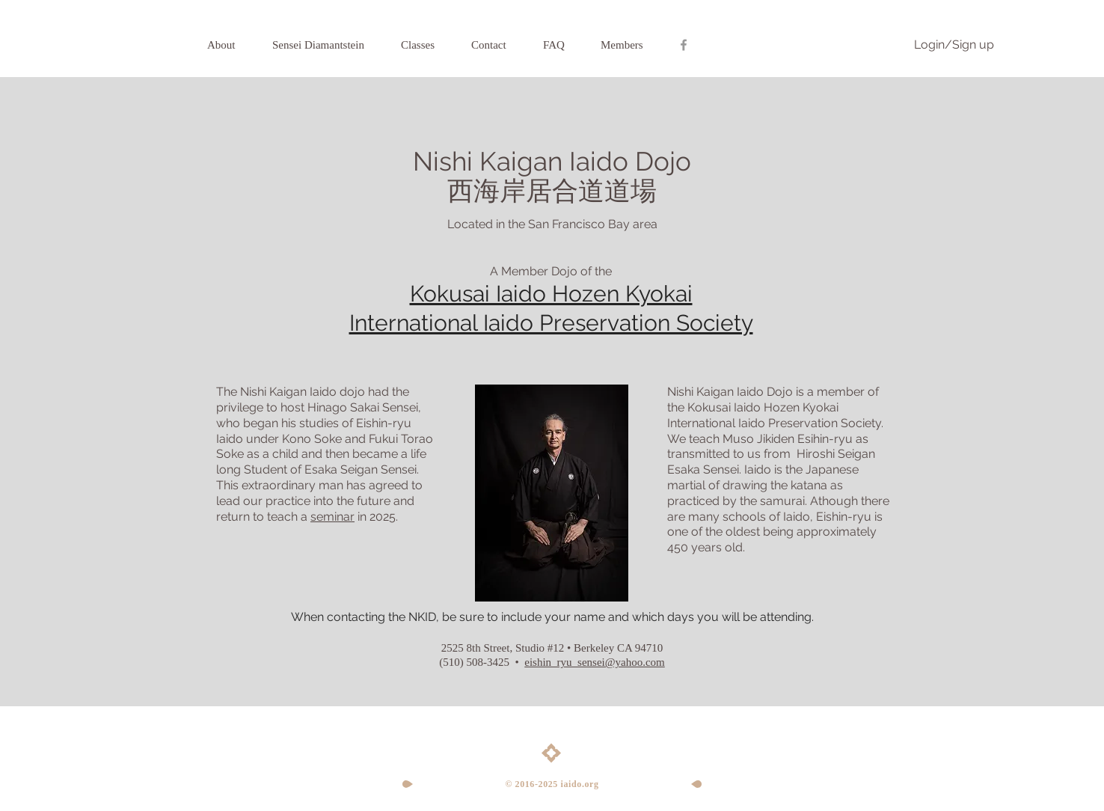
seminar (332, 516)
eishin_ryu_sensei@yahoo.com (594, 662)
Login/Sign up (954, 44)
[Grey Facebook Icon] (683, 44)
